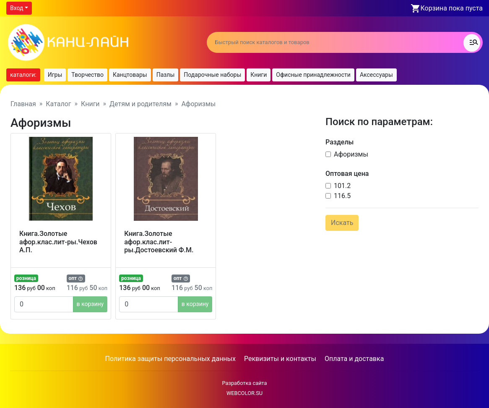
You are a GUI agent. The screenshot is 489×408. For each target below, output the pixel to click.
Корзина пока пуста (452, 8)
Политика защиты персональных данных (170, 359)
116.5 (342, 196)
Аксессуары (376, 74)
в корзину (90, 304)
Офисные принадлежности (313, 74)
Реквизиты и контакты (280, 359)
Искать (342, 223)
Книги (258, 74)
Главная (23, 104)
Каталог (58, 104)
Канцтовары (130, 74)
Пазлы (165, 74)
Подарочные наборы (212, 74)
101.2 (342, 186)
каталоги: (23, 74)
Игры (55, 74)
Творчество (87, 74)
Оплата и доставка (354, 359)
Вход (16, 8)
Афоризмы (351, 154)
